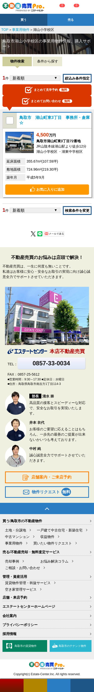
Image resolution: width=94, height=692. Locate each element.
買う (24, 20)
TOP (5, 30)
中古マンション (17, 537)
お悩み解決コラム (54, 561)
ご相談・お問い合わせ (22, 568)
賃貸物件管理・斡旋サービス (28, 583)
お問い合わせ (47, 101)
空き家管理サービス (21, 589)
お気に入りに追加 (50, 189)
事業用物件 (21, 30)
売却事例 (12, 561)
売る (71, 20)
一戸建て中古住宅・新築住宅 (59, 530)
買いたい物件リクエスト (52, 543)
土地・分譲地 (15, 530)
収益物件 (47, 537)
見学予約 (47, 90)
